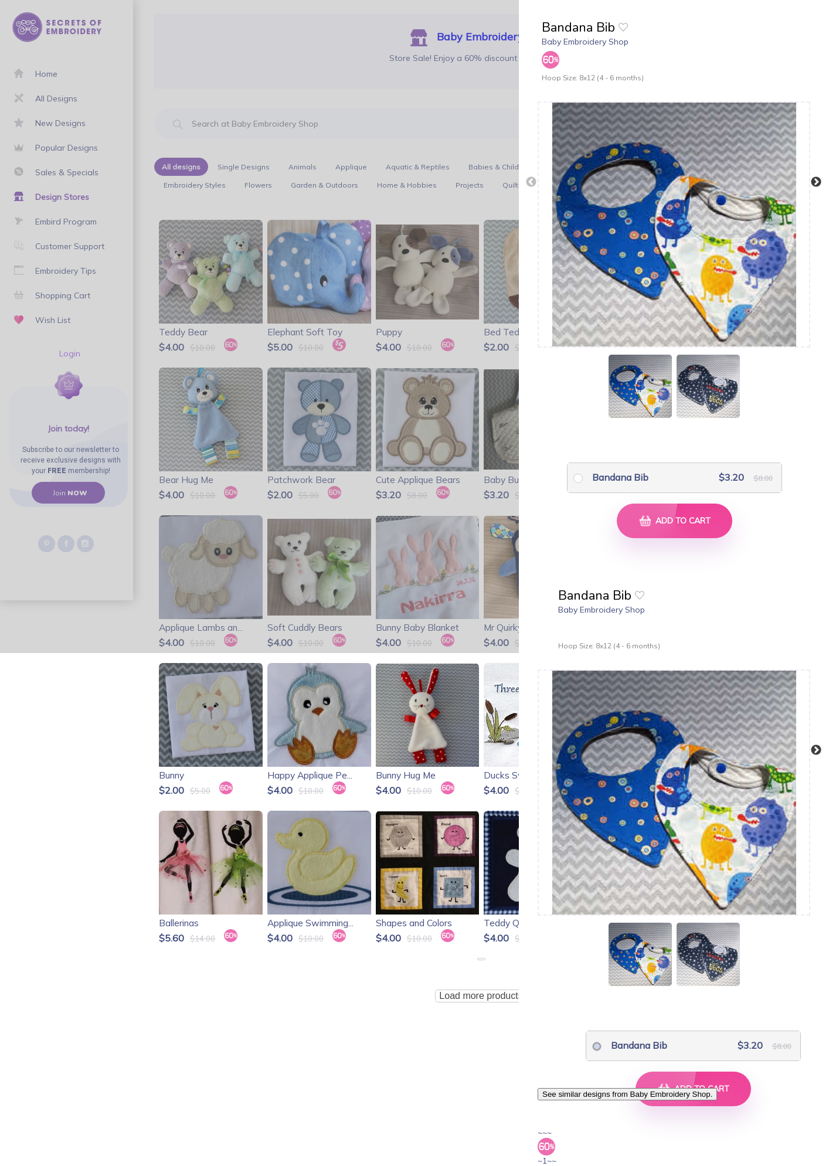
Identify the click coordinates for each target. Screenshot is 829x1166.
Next (816, 182)
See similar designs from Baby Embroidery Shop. (627, 1094)
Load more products (480, 996)
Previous (531, 182)
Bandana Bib (620, 477)
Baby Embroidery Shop (585, 41)
